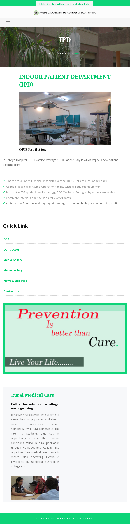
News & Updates (15, 280)
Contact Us (11, 291)
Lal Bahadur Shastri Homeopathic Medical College (64, 4)
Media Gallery (12, 260)
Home (52, 53)
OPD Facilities (32, 149)
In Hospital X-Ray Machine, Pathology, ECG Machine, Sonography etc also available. (61, 192)
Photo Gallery (12, 270)
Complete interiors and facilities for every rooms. (38, 198)
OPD (6, 239)
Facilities (65, 53)
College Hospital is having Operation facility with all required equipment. (54, 186)
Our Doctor (11, 249)
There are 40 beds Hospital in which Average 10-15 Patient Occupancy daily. (57, 181)
